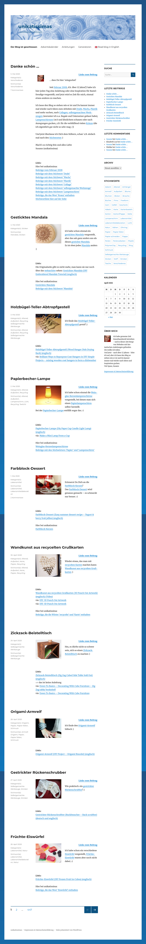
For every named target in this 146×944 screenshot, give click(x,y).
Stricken (24, 789)
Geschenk (123, 205)
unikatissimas (35, 26)
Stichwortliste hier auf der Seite (51, 199)
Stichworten (55, 137)
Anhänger (126, 187)
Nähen (115, 227)
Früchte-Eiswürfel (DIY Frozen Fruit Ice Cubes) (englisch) (64, 879)
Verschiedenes (17, 80)
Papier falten (22, 726)
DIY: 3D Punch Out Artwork (53, 600)
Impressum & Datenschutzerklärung (118, 371)
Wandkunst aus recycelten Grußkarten (47, 547)
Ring (131, 245)
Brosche (126, 196)
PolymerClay (110, 245)
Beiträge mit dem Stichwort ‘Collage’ (54, 184)
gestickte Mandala (80, 241)
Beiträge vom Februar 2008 (49, 170)
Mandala (85, 245)
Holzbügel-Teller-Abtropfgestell (40, 307)
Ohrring (124, 227)
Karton (108, 214)
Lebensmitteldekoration (115, 223)
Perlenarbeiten (119, 241)
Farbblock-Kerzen (73, 485)
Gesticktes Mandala (29, 217)
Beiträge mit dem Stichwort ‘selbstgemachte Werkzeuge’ (63, 188)
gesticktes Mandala (74, 234)
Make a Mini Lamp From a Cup (55, 435)
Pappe (125, 236)
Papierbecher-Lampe (30, 378)
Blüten (117, 196)
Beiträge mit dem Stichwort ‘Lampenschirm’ (58, 191)
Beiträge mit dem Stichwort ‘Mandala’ (54, 288)
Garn (107, 205)
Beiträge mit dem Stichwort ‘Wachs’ (53, 177)
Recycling (24, 321)
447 (30, 909)
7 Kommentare (17, 90)
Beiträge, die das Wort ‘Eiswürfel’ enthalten (57, 890)
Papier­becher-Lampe (53, 410)
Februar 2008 (60, 87)
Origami (25, 723)
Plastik (93, 109)
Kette (130, 214)
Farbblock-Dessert (28, 468)
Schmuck (15, 728)
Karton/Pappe (119, 214)
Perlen (108, 241)
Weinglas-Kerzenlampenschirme (52, 446)
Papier (13, 564)
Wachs (86, 109)
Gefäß (114, 205)
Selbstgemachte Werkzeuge (117, 254)
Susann (109, 139)
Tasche (108, 263)
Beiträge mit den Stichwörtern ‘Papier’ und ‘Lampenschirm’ (65, 450)
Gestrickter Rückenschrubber (38, 772)
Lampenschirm (17, 402)
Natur (25, 851)
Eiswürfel (69, 854)
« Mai (110, 317)
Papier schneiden (112, 236)
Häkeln (108, 209)
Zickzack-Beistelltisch (31, 633)
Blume (128, 191)
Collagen (63, 112)
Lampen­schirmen (44, 119)
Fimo (116, 200)
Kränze (89, 123)
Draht (79, 109)
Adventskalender (49, 47)
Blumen (108, 196)
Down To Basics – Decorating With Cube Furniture (65, 693)
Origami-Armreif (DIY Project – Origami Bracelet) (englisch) (65, 754)
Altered (25, 318)
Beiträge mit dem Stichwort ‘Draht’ (53, 173)
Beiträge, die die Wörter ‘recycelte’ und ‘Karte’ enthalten (63, 614)
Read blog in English (107, 47)
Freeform (124, 200)
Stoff (116, 259)
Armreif (25, 732)
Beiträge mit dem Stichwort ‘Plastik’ (53, 181)
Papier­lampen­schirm (81, 403)
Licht (26, 402)
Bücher (108, 200)
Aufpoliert (15, 321)
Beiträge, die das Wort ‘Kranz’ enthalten (55, 195)
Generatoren (84, 47)
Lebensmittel (16, 482)
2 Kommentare (17, 498)
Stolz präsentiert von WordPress (69, 930)
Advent (108, 187)
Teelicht (23, 404)
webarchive (50, 270)
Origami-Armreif (26, 711)
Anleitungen (68, 47)
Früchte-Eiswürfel (27, 836)
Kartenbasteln (127, 209)
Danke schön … (25, 66)
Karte (22, 561)
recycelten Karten (73, 565)
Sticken (25, 228)
